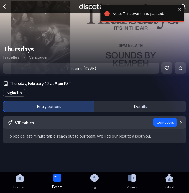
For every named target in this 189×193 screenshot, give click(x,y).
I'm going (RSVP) (81, 68)
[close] (181, 9)
